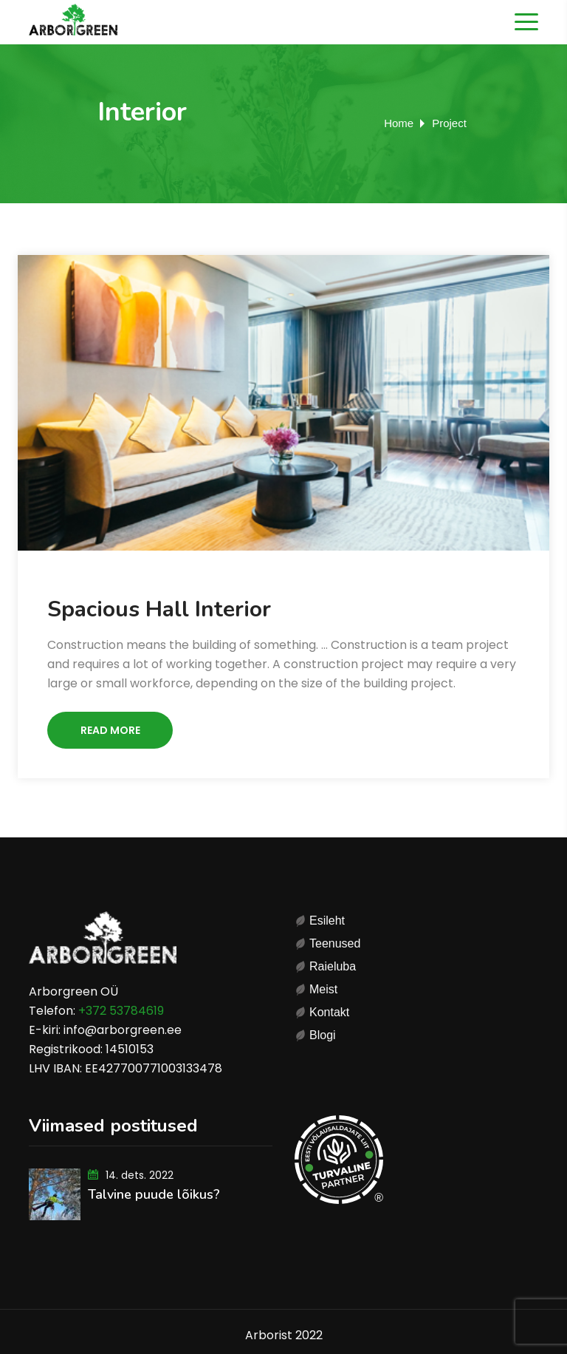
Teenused (334, 943)
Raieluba (332, 966)
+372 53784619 (121, 1010)
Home (398, 123)
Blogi (322, 1035)
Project (449, 123)
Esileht (327, 920)
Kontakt (329, 1012)
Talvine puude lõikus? (154, 1194)
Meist (323, 989)
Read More (110, 730)
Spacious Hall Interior (159, 609)
